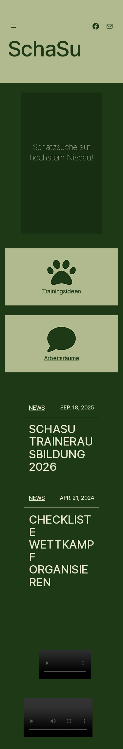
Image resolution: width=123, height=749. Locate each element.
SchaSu (44, 49)
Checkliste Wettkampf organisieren (61, 550)
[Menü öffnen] (13, 26)
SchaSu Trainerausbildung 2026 (61, 448)
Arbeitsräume (61, 358)
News (37, 407)
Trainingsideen (61, 291)
